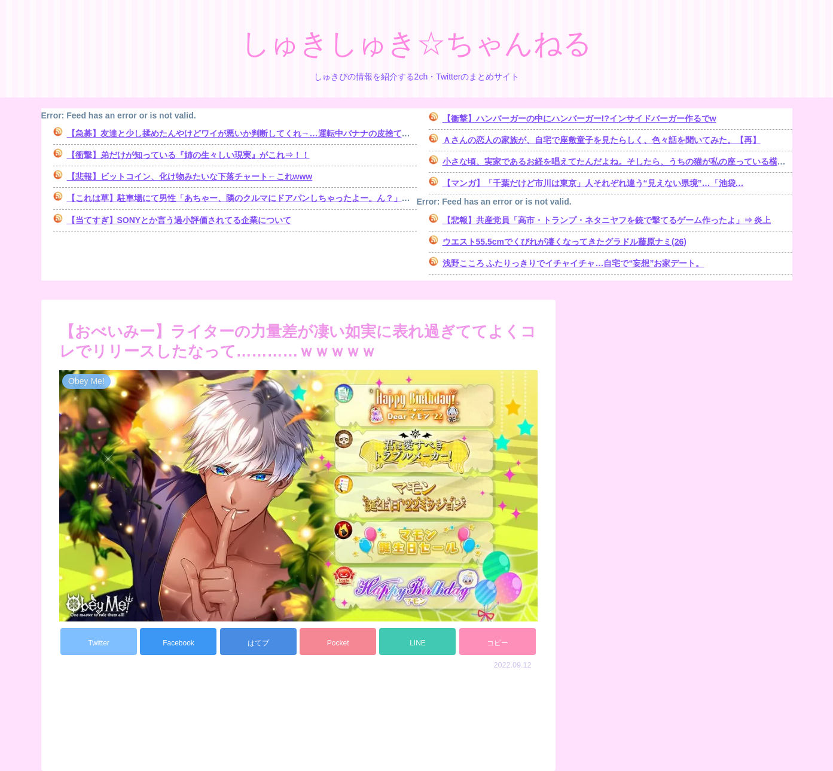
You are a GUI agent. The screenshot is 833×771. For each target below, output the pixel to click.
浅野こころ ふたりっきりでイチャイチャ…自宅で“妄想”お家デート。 (573, 263)
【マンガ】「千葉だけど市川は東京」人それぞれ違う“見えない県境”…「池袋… (593, 183)
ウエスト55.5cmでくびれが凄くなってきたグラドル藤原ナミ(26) (564, 241)
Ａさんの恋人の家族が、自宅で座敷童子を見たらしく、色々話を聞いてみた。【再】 (602, 140)
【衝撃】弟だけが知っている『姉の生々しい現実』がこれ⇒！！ (188, 155)
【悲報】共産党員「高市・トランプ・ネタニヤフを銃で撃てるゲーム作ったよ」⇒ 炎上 (607, 220)
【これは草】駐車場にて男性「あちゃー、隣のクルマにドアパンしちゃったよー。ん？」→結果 (247, 198)
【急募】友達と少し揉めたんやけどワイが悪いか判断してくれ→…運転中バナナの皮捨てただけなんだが (263, 133)
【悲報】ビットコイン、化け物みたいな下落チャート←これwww (190, 176)
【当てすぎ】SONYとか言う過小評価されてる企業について (179, 220)
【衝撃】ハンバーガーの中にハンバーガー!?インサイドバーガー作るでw (579, 118)
